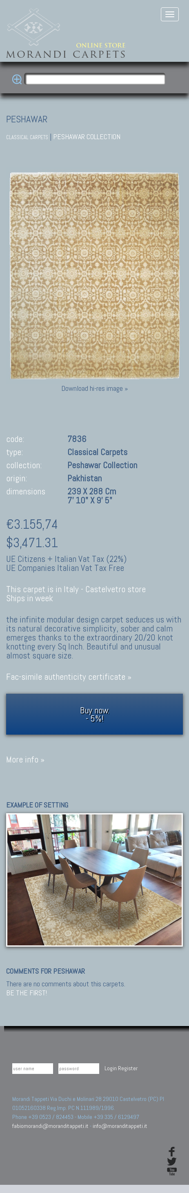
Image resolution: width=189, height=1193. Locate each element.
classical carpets (27, 137)
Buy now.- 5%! (94, 714)
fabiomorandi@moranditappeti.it (50, 1126)
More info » (25, 759)
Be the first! (26, 992)
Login (111, 1068)
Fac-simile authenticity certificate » (68, 676)
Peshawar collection (86, 136)
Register (128, 1068)
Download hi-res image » (94, 388)
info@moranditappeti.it (120, 1126)
